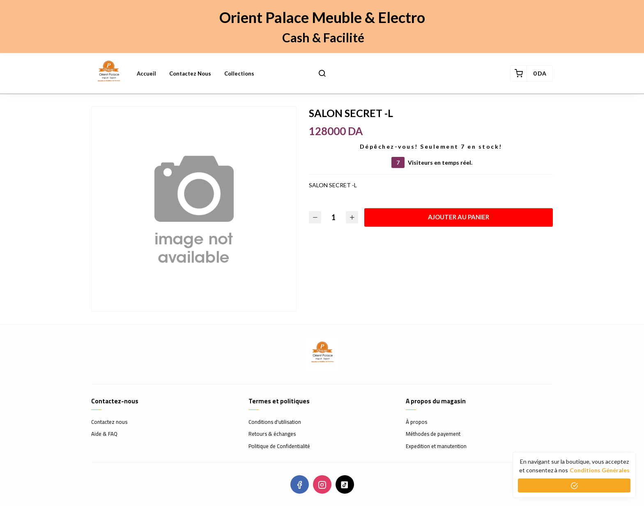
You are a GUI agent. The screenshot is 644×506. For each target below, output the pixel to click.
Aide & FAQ (104, 434)
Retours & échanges (272, 434)
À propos (416, 422)
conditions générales (600, 470)
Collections (239, 73)
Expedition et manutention (436, 446)
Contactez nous (190, 73)
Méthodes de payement (433, 434)
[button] (322, 73)
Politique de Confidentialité (279, 446)
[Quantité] (333, 217)
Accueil (146, 73)
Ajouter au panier (458, 217)
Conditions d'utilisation (274, 422)
